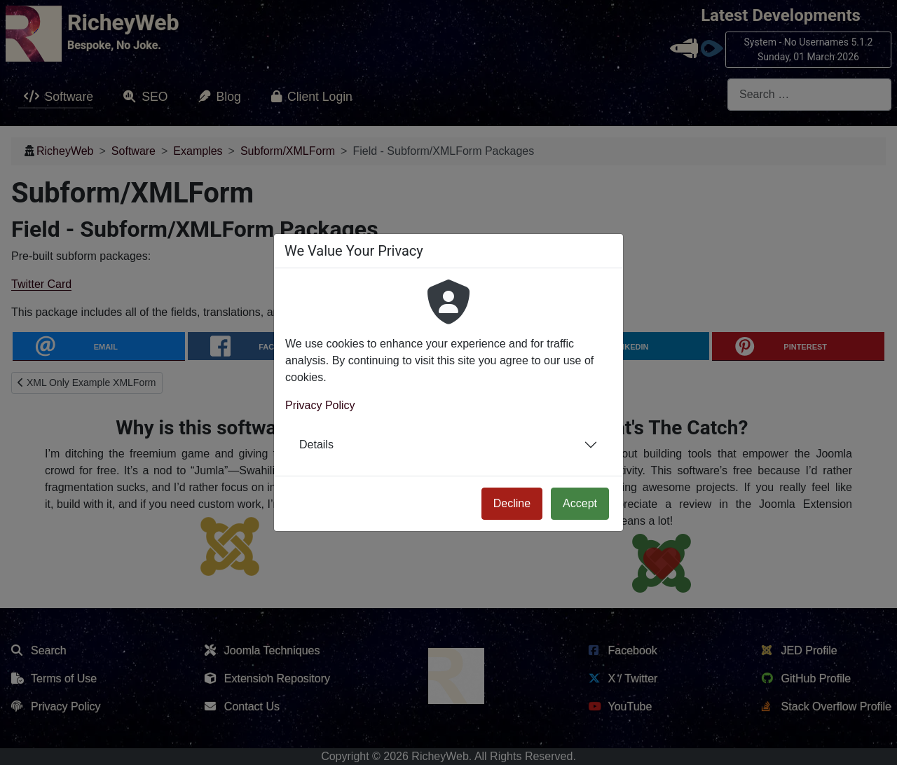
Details (316, 444)
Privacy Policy (320, 405)
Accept (580, 503)
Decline (511, 503)
